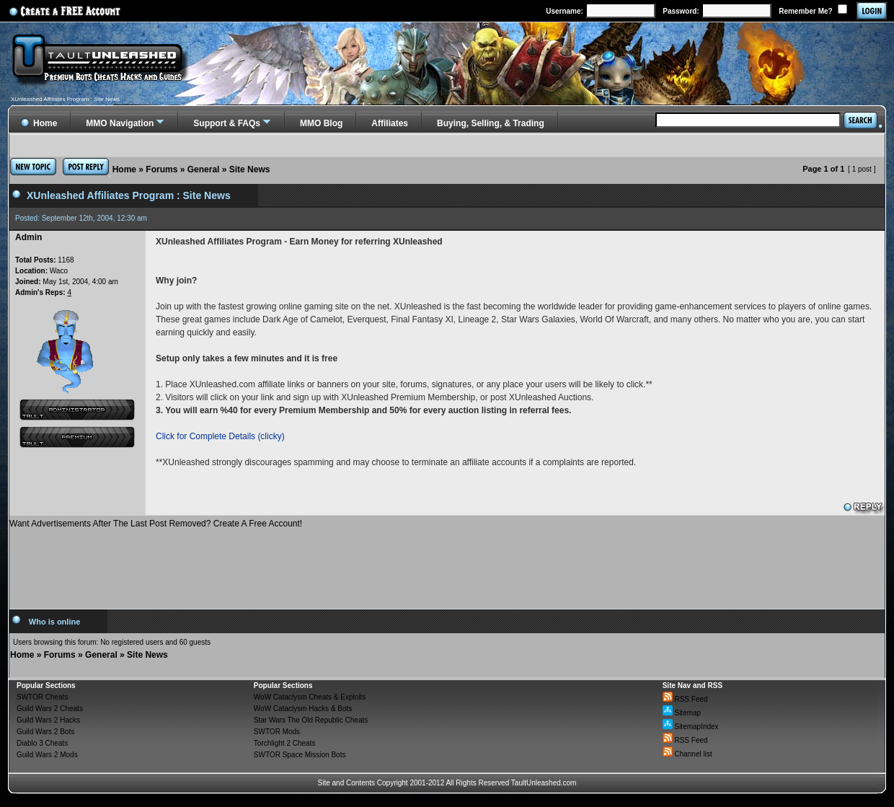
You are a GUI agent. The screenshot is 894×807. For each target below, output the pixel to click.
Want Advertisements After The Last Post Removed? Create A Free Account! (155, 524)
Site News (249, 169)
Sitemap (682, 713)
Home (124, 169)
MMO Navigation (120, 123)
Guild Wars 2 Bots (45, 732)
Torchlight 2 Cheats (285, 743)
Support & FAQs (226, 123)
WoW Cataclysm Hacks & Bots (303, 709)
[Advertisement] (447, 563)
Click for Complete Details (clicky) (220, 436)
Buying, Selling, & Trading (490, 123)
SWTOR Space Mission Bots (300, 755)
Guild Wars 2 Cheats (50, 709)
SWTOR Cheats (42, 697)
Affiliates (389, 123)
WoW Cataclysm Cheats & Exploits (310, 697)
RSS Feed (685, 699)
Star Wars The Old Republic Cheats (311, 720)
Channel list (687, 754)
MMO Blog (321, 123)
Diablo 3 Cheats (42, 743)
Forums (161, 169)
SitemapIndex (691, 727)
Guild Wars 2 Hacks (48, 720)
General (203, 169)
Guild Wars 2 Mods (47, 755)
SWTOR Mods (277, 732)
